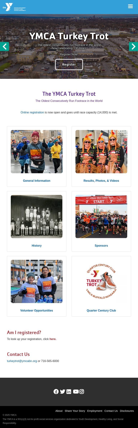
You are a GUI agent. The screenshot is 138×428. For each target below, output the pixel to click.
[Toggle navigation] (130, 6)
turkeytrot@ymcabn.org (22, 361)
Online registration (32, 112)
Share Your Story (75, 410)
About (59, 410)
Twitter (62, 391)
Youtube (75, 391)
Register (69, 64)
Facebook (56, 391)
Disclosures (127, 410)
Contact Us (111, 410)
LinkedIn (71, 391)
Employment (94, 410)
